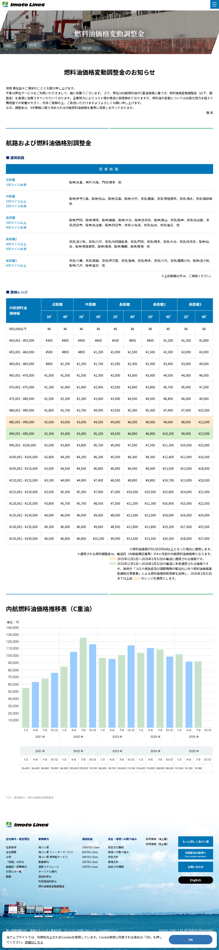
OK (190, 939)
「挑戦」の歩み (15, 862)
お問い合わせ (196, 867)
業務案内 (19, 797)
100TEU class (90, 866)
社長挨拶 (11, 847)
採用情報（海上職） (157, 839)
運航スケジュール (48, 866)
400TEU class (90, 857)
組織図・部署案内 (16, 866)
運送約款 (43, 876)
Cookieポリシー (108, 930)
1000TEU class (90, 847)
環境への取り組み (118, 852)
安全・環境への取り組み (122, 839)
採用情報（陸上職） (157, 844)
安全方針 (113, 857)
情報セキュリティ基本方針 (45, 930)
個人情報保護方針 (16, 930)
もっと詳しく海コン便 (196, 841)
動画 (8, 876)
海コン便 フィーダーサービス (55, 852)
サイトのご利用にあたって (80, 930)
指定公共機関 (116, 866)
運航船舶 (87, 839)
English (195, 880)
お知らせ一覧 (14, 871)
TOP (8, 797)
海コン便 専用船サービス (53, 857)
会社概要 (11, 852)
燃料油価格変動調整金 (41, 797)
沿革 (8, 857)
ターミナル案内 (47, 871)
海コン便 (43, 847)
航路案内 (43, 862)
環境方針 (113, 862)
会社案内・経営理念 (17, 839)
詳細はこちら (34, 942)
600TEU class (90, 852)
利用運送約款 (46, 881)
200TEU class (90, 862)
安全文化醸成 (116, 847)
